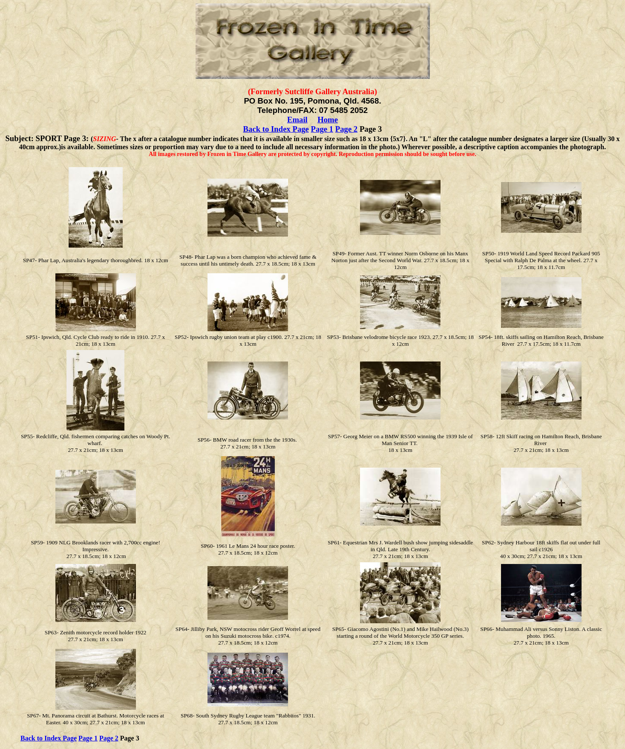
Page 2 (346, 128)
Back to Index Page (276, 128)
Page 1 (322, 128)
